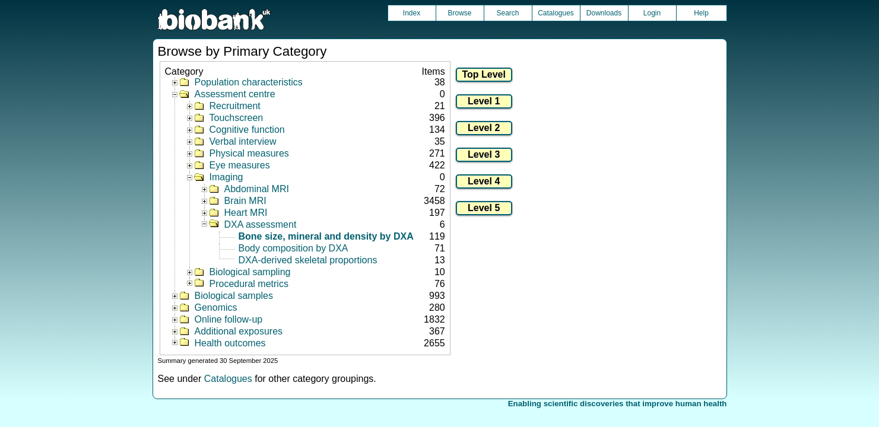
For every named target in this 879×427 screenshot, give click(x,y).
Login (652, 13)
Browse (459, 13)
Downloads (603, 13)
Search (507, 13)
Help (701, 13)
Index (411, 13)
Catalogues (556, 13)
